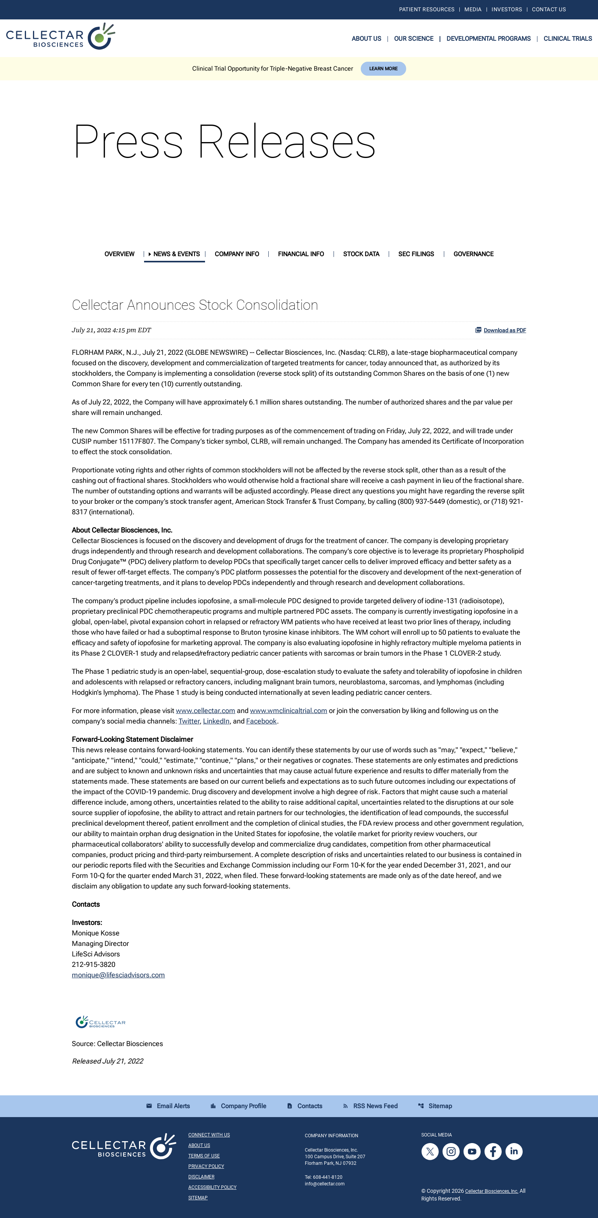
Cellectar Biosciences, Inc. (491, 1191)
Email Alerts (168, 1106)
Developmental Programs (489, 38)
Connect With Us (209, 1135)
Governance (474, 254)
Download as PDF (500, 329)
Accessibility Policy (212, 1187)
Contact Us (549, 9)
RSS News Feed (370, 1106)
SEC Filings (416, 254)
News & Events (176, 254)
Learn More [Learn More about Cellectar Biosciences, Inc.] (383, 68)
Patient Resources (426, 9)
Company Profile (238, 1106)
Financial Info (301, 254)
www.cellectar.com (205, 710)
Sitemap (435, 1106)
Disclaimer (201, 1177)
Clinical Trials (568, 38)
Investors (507, 9)
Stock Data (361, 254)
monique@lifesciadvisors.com (118, 975)
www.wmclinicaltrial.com (288, 710)
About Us (366, 38)
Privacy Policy (206, 1166)
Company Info (237, 254)
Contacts (304, 1106)
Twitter (189, 721)
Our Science (413, 38)
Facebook (261, 721)
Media (473, 9)
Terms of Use (204, 1156)
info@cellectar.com (325, 1184)
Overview (119, 254)
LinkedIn (216, 721)
